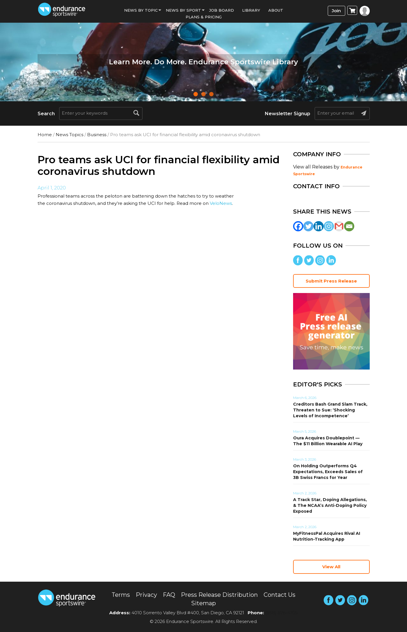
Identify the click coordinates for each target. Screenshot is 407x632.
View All (331, 566)
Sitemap (203, 603)
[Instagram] (329, 226)
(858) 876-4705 (281, 612)
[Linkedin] (318, 226)
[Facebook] (298, 226)
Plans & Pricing (204, 17)
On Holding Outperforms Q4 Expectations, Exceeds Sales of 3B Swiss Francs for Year (328, 471)
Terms (121, 594)
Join (336, 10)
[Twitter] (308, 226)
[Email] (349, 226)
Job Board (221, 10)
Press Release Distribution (219, 594)
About (275, 10)
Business (96, 134)
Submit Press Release (331, 281)
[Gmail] (339, 226)
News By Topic (141, 10)
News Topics (69, 134)
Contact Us (279, 594)
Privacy (146, 594)
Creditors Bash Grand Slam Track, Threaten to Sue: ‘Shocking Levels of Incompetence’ (330, 410)
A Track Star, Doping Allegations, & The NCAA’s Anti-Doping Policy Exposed (330, 505)
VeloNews (221, 203)
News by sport (183, 10)
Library (251, 10)
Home (45, 134)
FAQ (169, 594)
